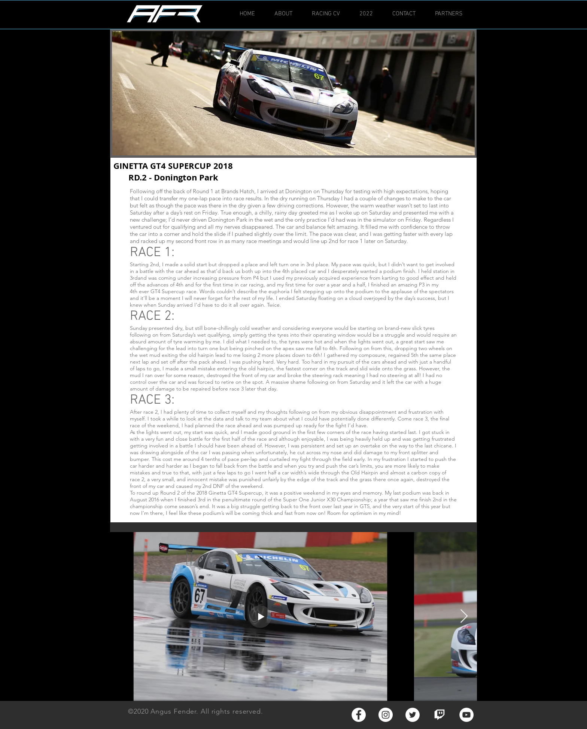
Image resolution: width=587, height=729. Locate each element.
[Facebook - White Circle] (359, 715)
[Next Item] (464, 616)
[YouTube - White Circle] (466, 715)
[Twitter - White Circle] (412, 715)
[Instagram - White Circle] (385, 715)
